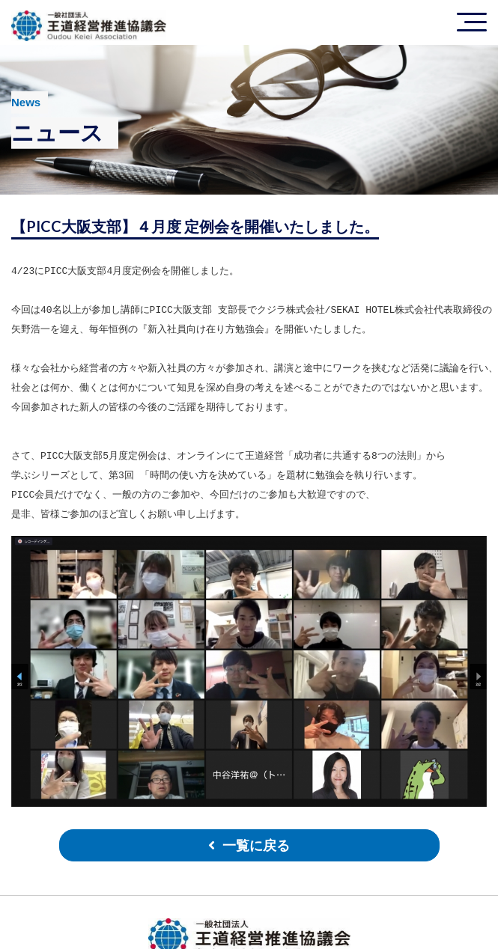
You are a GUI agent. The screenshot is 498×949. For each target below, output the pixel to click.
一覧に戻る (256, 845)
